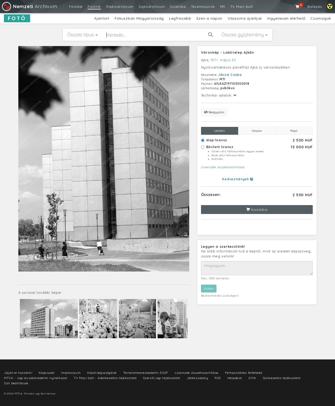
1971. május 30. (224, 60)
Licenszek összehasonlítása (223, 167)
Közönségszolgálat (102, 373)
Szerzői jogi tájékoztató (161, 378)
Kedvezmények (237, 179)
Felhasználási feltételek (244, 373)
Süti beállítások (16, 383)
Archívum (29, 6)
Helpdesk (234, 378)
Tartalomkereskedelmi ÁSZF (146, 373)
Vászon (257, 131)
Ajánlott (101, 18)
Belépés (315, 6)
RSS (218, 378)
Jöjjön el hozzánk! (18, 373)
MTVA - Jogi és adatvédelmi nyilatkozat (36, 378)
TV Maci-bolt (241, 6)
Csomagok (320, 18)
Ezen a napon (209, 18)
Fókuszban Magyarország (139, 18)
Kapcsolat (46, 373)
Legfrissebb (180, 18)
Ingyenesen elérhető (286, 18)
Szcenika (178, 6)
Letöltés (219, 131)
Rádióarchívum (119, 6)
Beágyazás (214, 112)
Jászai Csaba (230, 75)
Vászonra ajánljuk (245, 18)
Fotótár (94, 6)
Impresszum (71, 373)
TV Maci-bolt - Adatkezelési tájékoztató (105, 378)
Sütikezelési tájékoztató (281, 378)
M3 (222, 6)
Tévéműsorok (203, 6)
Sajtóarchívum (152, 6)
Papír (294, 131)
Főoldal (75, 6)
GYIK (252, 378)
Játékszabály (197, 378)
